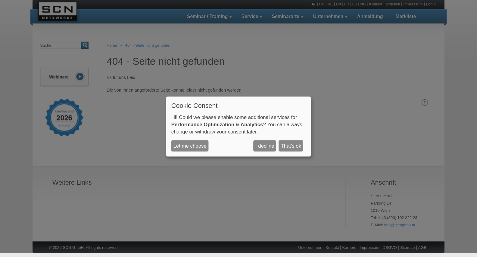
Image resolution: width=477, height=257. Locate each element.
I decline (264, 146)
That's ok (291, 146)
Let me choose (190, 146)
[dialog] (238, 126)
